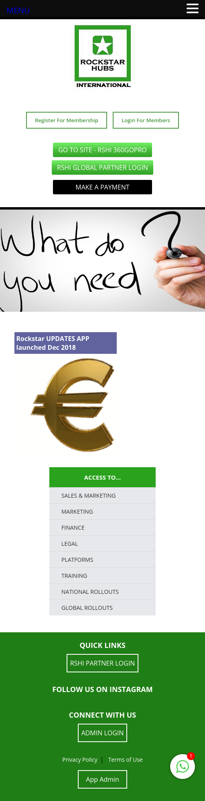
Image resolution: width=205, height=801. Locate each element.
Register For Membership (66, 120)
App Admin (102, 779)
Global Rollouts (87, 607)
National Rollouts (90, 591)
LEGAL (69, 543)
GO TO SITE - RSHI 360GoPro (102, 149)
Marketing (77, 511)
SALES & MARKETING (88, 495)
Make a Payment (102, 187)
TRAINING (74, 575)
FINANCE (73, 527)
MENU (18, 10)
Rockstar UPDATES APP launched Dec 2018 (52, 343)
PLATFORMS (77, 559)
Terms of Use (125, 759)
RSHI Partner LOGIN (102, 663)
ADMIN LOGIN (102, 732)
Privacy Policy (79, 759)
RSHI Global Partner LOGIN (102, 167)
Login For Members (146, 120)
